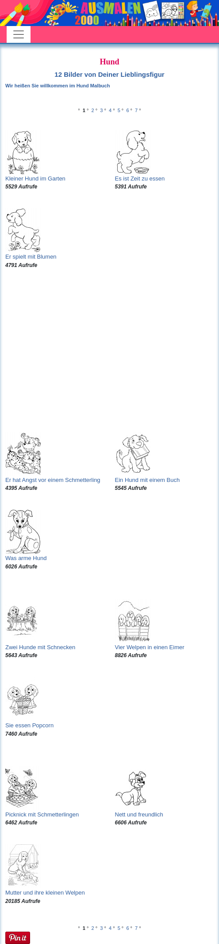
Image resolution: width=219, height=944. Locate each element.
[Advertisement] (109, 350)
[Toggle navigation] (19, 34)
